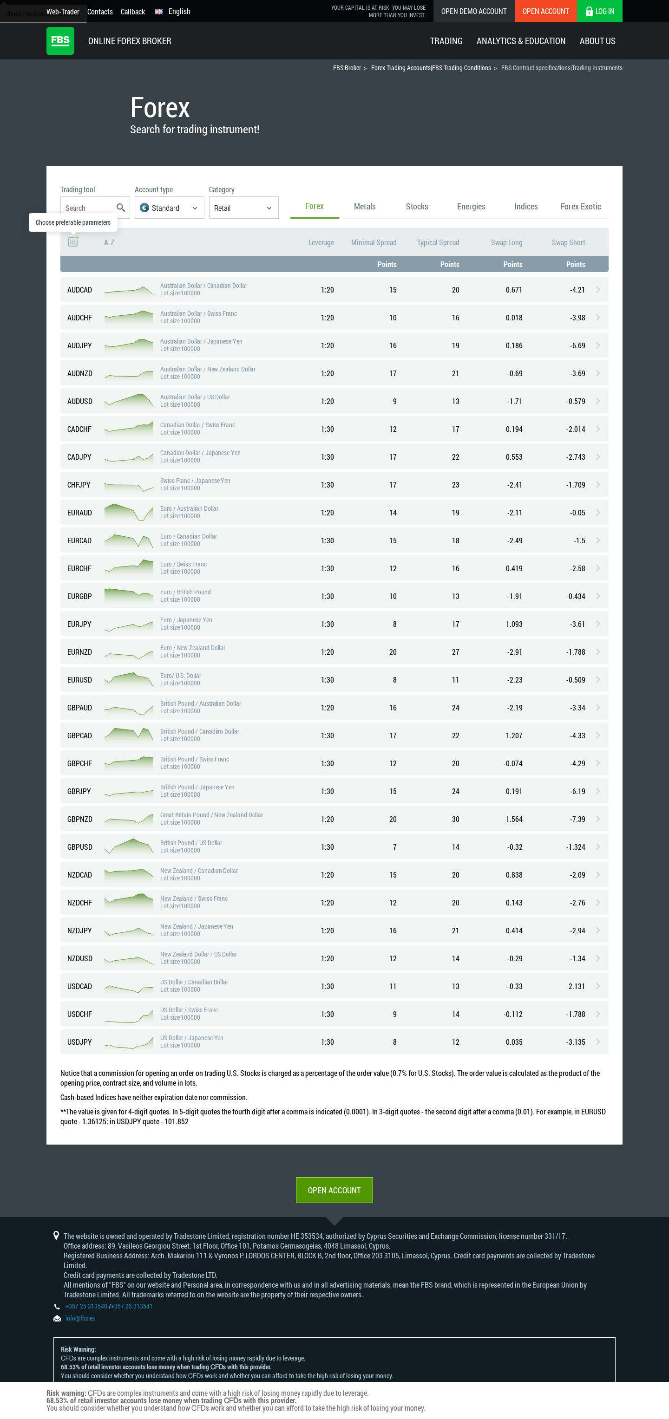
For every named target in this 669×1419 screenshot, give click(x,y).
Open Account (546, 11)
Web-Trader (62, 11)
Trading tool (77, 189)
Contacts (100, 11)
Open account (334, 1190)
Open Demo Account (474, 11)
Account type (154, 189)
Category (222, 189)
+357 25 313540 (86, 1306)
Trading (446, 40)
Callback (133, 11)
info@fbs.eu (81, 1318)
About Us (598, 40)
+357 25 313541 (132, 1306)
